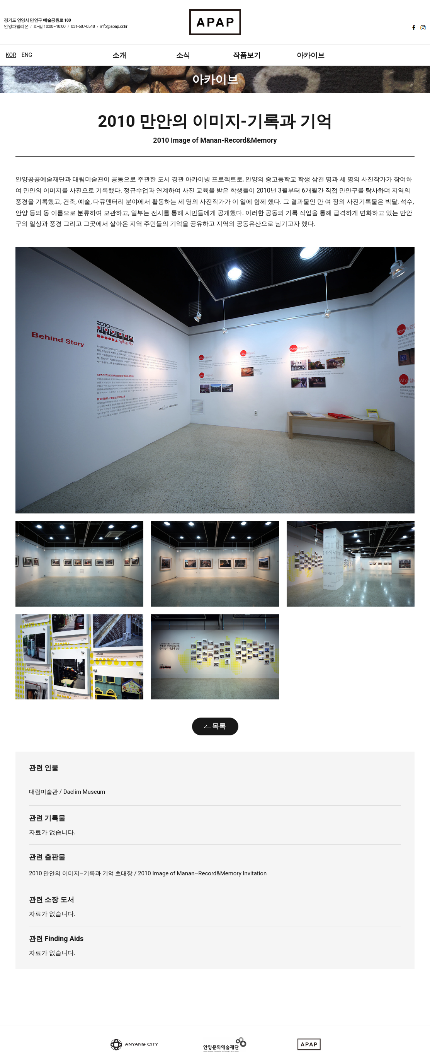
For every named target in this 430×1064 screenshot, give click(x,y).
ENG (27, 55)
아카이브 (311, 55)
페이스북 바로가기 (413, 27)
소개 (119, 55)
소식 (183, 55)
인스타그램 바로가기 (422, 27)
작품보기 (247, 55)
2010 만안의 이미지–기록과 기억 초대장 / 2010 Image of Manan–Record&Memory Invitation (148, 873)
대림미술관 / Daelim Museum (67, 791)
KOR (11, 55)
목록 (219, 726)
